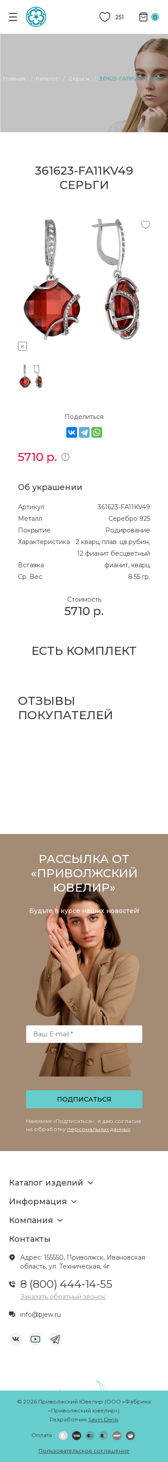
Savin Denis (103, 1419)
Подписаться (84, 1099)
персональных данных (98, 1129)
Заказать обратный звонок (63, 1297)
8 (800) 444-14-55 (66, 1284)
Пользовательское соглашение (84, 1450)
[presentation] (84, 1069)
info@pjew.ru (40, 1315)
